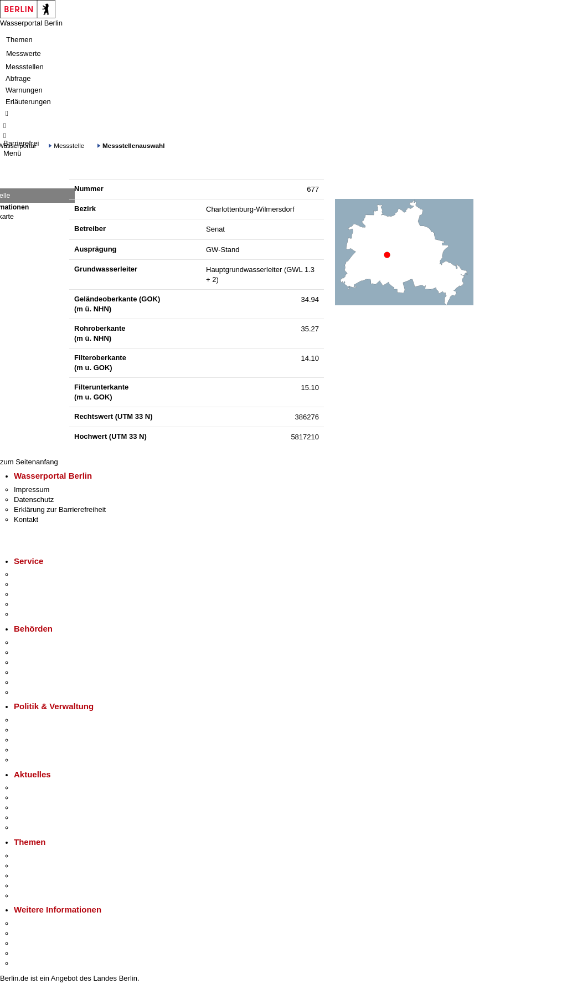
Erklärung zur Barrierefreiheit (60, 509)
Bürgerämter (34, 672)
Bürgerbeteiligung (42, 740)
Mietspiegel (32, 886)
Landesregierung (41, 720)
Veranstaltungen (40, 807)
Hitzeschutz (32, 827)
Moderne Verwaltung (47, 876)
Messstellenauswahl (133, 145)
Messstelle (69, 145)
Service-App (33, 574)
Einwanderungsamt (44, 692)
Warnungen (24, 90)
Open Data (31, 750)
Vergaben (29, 760)
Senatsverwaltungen (46, 652)
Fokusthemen (36, 856)
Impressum (31, 489)
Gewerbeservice (40, 614)
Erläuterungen (28, 102)
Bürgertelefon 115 (42, 594)
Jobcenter (29, 682)
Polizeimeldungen (42, 797)
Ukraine (26, 817)
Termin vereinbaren (44, 584)
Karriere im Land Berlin (50, 730)
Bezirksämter (35, 662)
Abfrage (18, 78)
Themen (19, 39)
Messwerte (23, 53)
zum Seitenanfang (29, 462)
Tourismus (30, 933)
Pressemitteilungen (44, 787)
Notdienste (31, 604)
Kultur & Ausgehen (44, 923)
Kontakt (26, 519)
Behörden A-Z (36, 642)
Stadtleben (31, 953)
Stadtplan (29, 963)
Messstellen (25, 67)
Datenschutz (34, 499)
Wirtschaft (30, 943)
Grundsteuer (34, 895)
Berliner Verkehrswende (52, 866)
